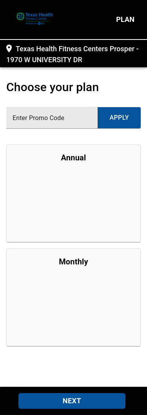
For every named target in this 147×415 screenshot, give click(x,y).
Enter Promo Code (38, 118)
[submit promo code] (119, 117)
